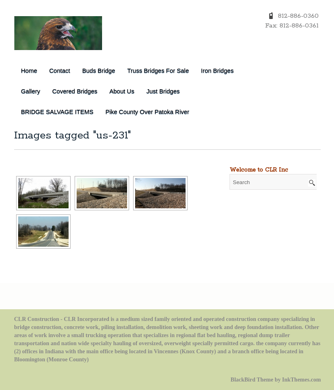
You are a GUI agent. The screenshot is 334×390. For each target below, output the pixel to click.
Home (29, 70)
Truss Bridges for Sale (158, 70)
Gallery (30, 91)
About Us (121, 91)
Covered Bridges (75, 91)
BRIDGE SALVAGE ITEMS (57, 111)
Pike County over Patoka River (148, 111)
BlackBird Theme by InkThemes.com (276, 380)
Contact (59, 70)
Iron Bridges (217, 70)
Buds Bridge (98, 70)
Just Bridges (163, 91)
